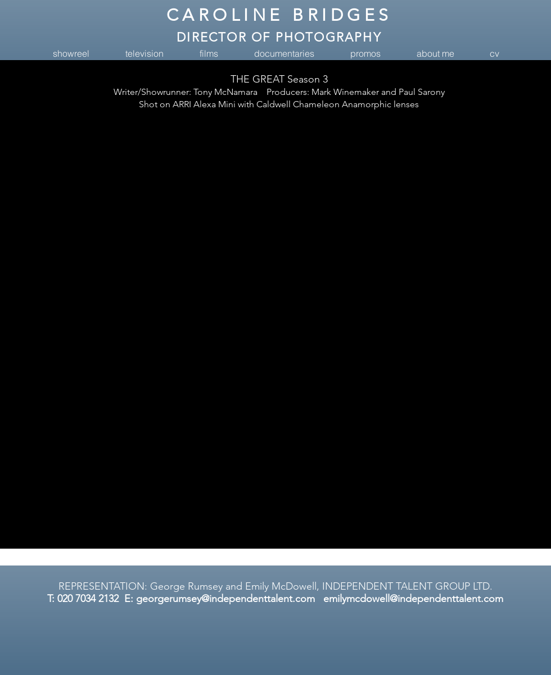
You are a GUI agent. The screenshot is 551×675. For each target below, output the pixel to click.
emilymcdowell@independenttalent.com (413, 598)
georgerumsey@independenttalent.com (225, 598)
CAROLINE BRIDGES (279, 15)
